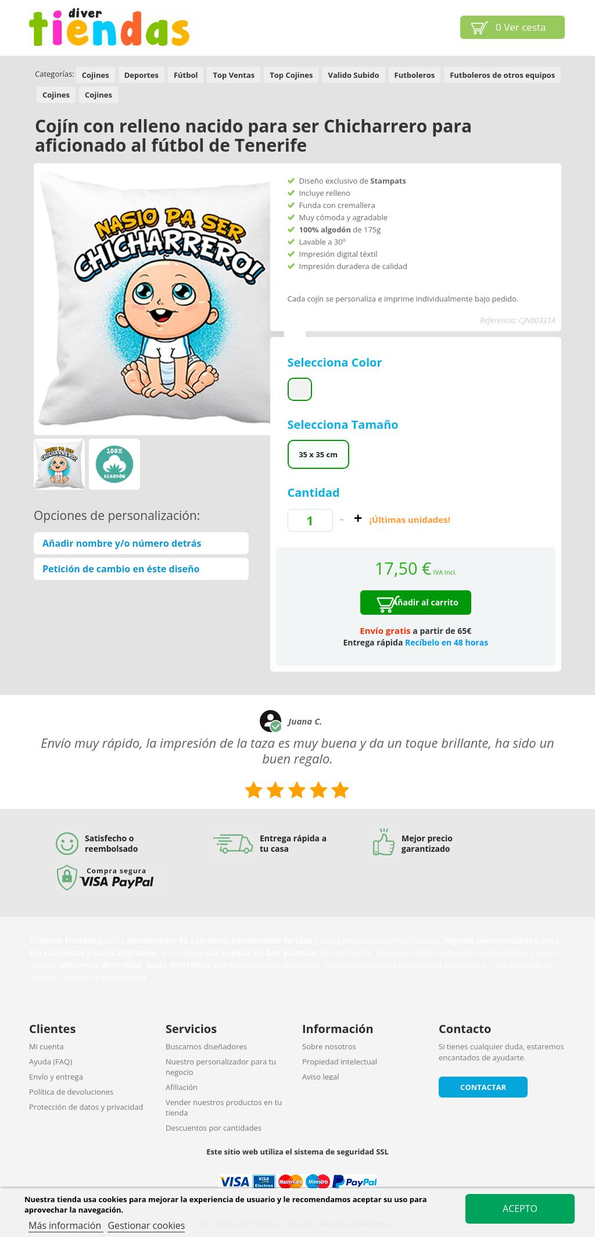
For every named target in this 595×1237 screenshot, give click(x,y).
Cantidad (314, 492)
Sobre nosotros (329, 1046)
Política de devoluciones (71, 1092)
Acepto (520, 1208)
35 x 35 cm (318, 454)
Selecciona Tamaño (345, 424)
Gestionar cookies (146, 1225)
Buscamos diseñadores (206, 1046)
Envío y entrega (56, 1076)
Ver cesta (521, 27)
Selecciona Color (336, 362)
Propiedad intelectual (339, 1061)
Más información (65, 1225)
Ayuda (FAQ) (50, 1061)
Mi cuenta (46, 1046)
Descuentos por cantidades (213, 1128)
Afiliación (182, 1087)
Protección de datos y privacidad (86, 1107)
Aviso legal (320, 1076)
